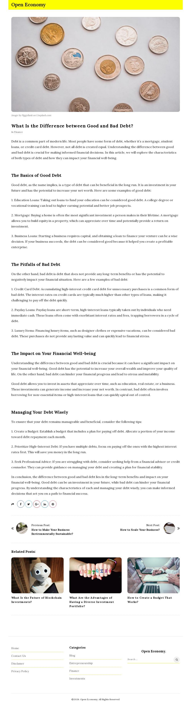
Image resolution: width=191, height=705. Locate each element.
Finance (18, 132)
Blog (72, 655)
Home (15, 648)
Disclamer (17, 663)
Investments (77, 678)
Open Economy (28, 5)
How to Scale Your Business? (140, 529)
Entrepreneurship (81, 663)
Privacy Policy (20, 671)
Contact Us (18, 656)
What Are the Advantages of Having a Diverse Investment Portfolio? (91, 602)
